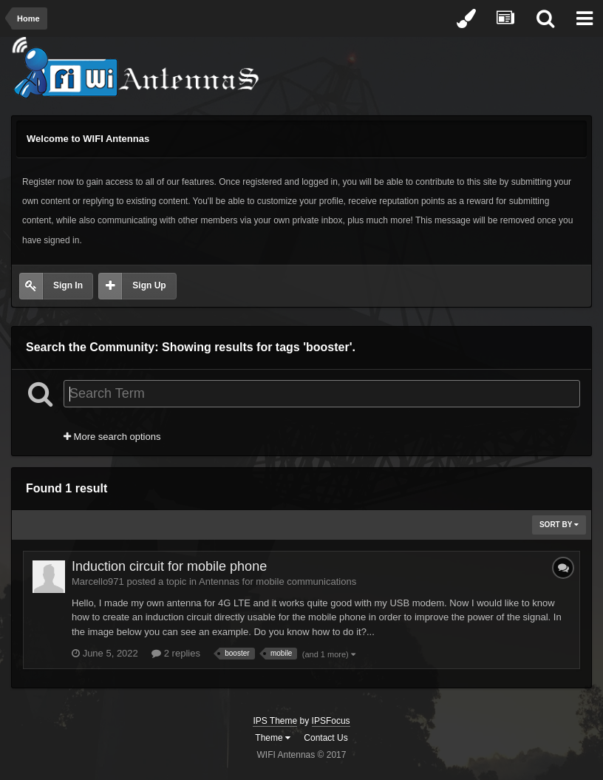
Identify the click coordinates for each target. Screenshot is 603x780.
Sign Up (149, 285)
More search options (112, 436)
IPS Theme (275, 721)
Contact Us (325, 738)
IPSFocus (331, 721)
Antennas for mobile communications (277, 581)
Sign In (68, 285)
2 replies (175, 653)
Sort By (559, 524)
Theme (272, 738)
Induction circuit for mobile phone (169, 566)
